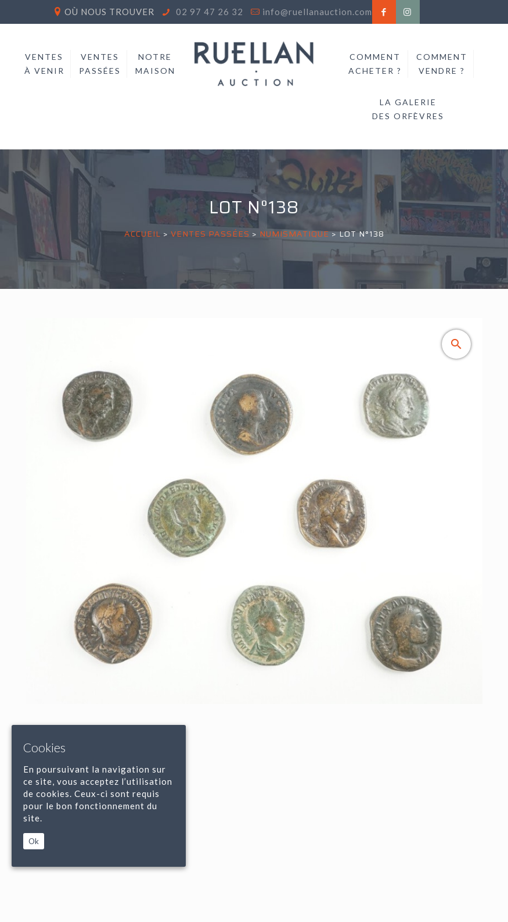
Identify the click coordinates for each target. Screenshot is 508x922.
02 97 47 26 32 (208, 11)
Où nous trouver (109, 11)
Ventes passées (210, 233)
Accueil (142, 233)
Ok (33, 841)
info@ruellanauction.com (317, 11)
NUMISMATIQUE (294, 233)
